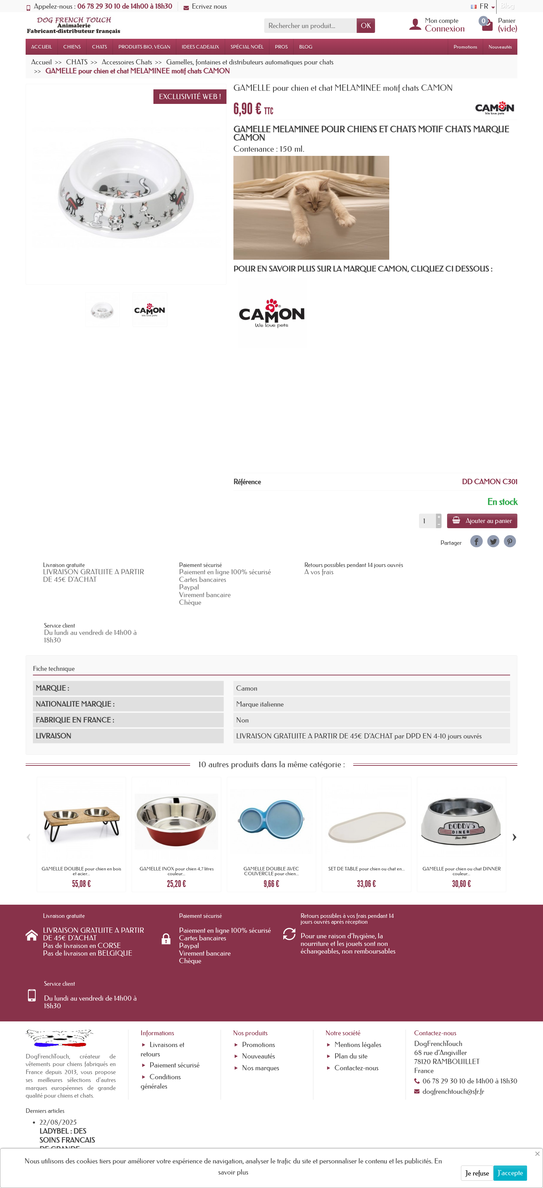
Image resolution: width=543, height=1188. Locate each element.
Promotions (465, 47)
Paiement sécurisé (174, 983)
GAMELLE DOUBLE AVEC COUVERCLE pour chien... (271, 833)
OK (366, 25)
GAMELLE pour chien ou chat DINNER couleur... (461, 833)
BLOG (305, 47)
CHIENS (72, 47)
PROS (281, 47)
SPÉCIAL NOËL (247, 47)
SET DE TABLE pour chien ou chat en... (366, 831)
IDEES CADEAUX (200, 47)
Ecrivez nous (205, 6)
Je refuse (477, 1173)
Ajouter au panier (482, 520)
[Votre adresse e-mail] (252, 1132)
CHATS (99, 47)
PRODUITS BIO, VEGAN (144, 47)
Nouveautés (500, 47)
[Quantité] (426, 521)
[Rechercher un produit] (310, 25)
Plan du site (351, 974)
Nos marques (260, 985)
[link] (476, 541)
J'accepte (510, 1173)
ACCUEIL (41, 47)
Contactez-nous (357, 985)
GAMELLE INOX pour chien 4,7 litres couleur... (177, 833)
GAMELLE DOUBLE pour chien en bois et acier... (81, 833)
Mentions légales (358, 962)
